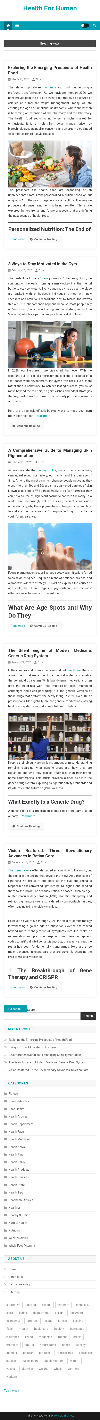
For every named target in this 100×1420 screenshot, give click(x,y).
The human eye (18, 870)
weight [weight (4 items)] (43, 1368)
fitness (44, 278)
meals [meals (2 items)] (77, 1337)
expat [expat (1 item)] (48, 1320)
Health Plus (16, 1154)
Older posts (17, 1009)
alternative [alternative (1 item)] (13, 1304)
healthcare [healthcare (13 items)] (41, 1328)
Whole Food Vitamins (22, 1245)
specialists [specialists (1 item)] (86, 1352)
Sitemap (14, 1292)
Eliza (38, 79)
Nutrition (14, 1230)
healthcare (74, 670)
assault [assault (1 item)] (46, 1304)
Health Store (17, 1185)
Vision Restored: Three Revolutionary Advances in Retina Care (49, 1070)
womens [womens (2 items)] (73, 1368)
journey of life (46, 470)
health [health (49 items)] (24, 1328)
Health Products (19, 1169)
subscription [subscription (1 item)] (30, 1360)
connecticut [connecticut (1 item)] (83, 1304)
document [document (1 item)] (76, 1312)
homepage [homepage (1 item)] (77, 1328)
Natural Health (18, 1222)
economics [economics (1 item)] (13, 1320)
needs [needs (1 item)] (66, 1344)
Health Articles (18, 1116)
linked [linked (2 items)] (29, 1337)
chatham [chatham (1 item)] (63, 1304)
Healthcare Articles (21, 1200)
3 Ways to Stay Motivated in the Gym (42, 263)
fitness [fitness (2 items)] (62, 1320)
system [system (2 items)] (74, 1360)
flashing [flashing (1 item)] (78, 1320)
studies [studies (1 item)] (11, 1360)
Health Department (21, 1124)
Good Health (16, 1109)
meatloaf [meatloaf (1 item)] (12, 1344)
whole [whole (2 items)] (58, 1368)
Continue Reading (43, 239)
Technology (11, 1390)
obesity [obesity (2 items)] (81, 1344)
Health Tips (16, 1192)
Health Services (19, 1177)
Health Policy (17, 1162)
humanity (50, 87)
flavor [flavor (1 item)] (10, 1328)
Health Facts (17, 1131)
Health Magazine (20, 1139)
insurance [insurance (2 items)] (12, 1337)
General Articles (19, 1101)
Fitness (13, 1093)
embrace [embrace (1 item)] (32, 1320)
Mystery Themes (63, 1415)
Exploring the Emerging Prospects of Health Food (40, 1039)
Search (31, 1009)
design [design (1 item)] (59, 1312)
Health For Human (50, 8)
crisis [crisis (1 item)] (9, 1312)
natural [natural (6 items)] (29, 1344)
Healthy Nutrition (19, 1215)
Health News (17, 1147)
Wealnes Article (19, 1238)
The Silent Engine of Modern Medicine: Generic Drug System (47, 1062)
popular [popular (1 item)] (28, 1352)
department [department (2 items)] (41, 1312)
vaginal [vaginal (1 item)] (11, 1368)
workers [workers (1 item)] (11, 1376)
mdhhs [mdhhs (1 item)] (62, 1337)
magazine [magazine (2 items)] (45, 1337)
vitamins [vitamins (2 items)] (27, 1368)
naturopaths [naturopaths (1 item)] (48, 1344)
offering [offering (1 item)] (11, 1352)
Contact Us (16, 1276)
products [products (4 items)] (45, 1352)
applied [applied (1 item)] (31, 1304)
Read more (18, 239)
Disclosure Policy (19, 1284)
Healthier (14, 1207)
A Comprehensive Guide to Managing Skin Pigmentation (45, 1054)
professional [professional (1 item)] (65, 1352)
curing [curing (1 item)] (23, 1312)
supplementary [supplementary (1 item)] (54, 1360)
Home (12, 1269)
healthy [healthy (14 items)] (59, 1328)
